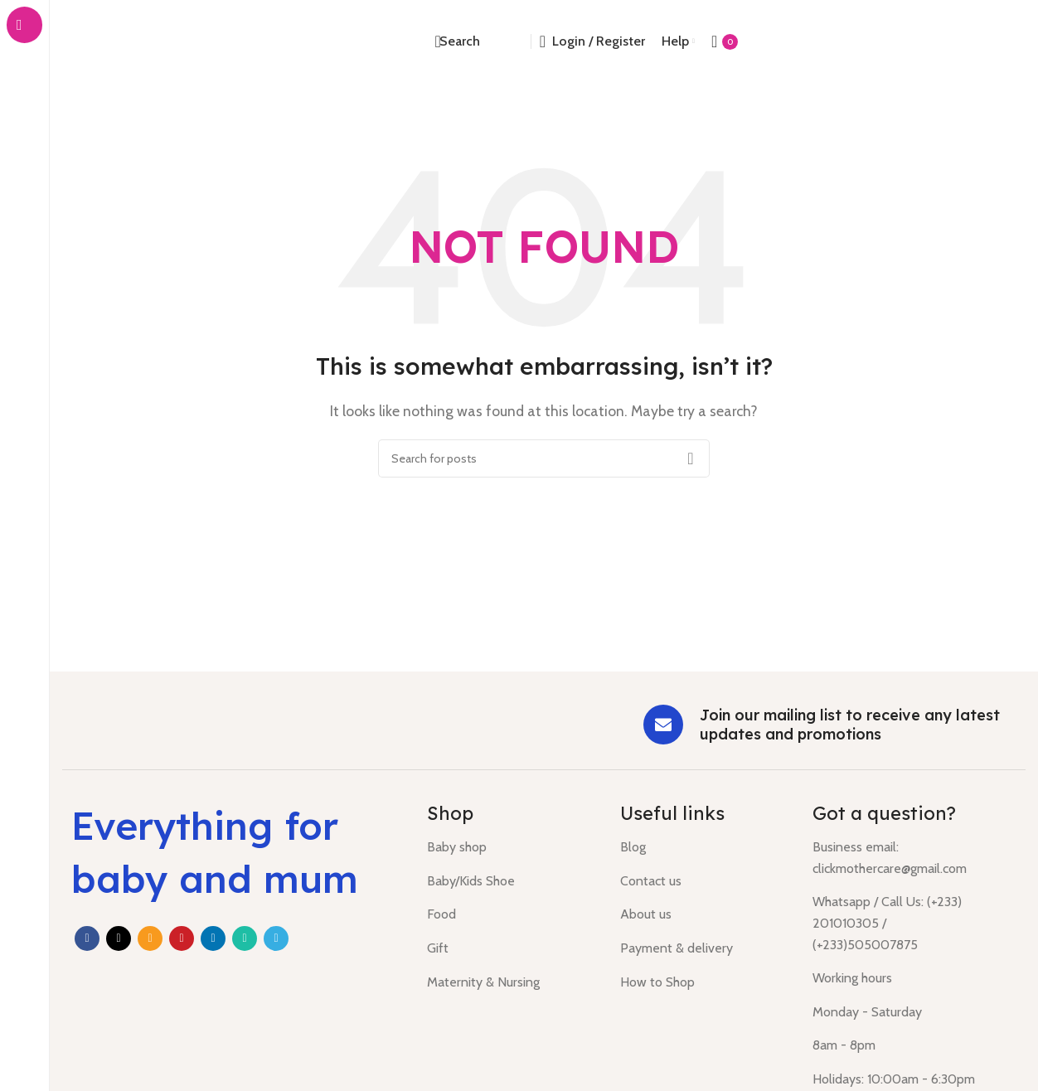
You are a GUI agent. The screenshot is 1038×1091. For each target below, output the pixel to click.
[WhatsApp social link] (244, 938)
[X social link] (118, 938)
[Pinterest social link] (181, 938)
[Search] (456, 41)
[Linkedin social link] (213, 938)
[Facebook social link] (87, 938)
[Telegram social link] (276, 938)
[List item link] (511, 847)
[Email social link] (150, 938)
